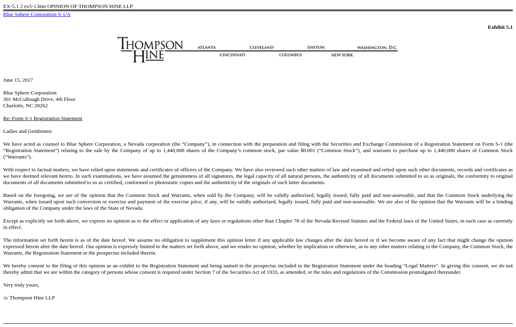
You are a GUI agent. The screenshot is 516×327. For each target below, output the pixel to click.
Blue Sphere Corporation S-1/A (36, 14)
